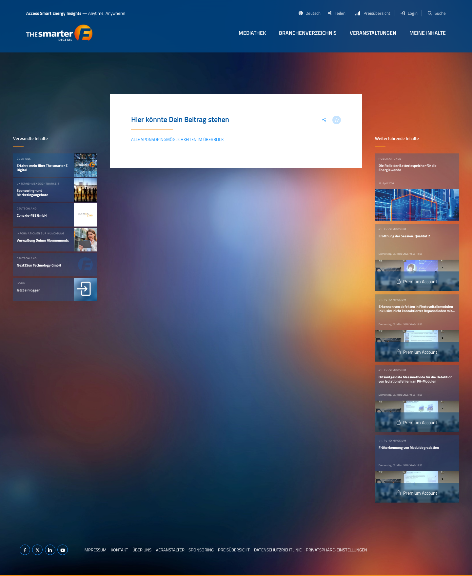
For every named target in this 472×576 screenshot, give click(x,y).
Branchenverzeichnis (308, 33)
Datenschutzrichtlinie (278, 549)
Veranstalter (170, 549)
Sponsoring (201, 549)
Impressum (95, 549)
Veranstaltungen (373, 33)
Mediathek (252, 33)
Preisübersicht (234, 549)
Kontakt (119, 549)
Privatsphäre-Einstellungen (336, 549)
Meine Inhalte (427, 33)
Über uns (141, 549)
